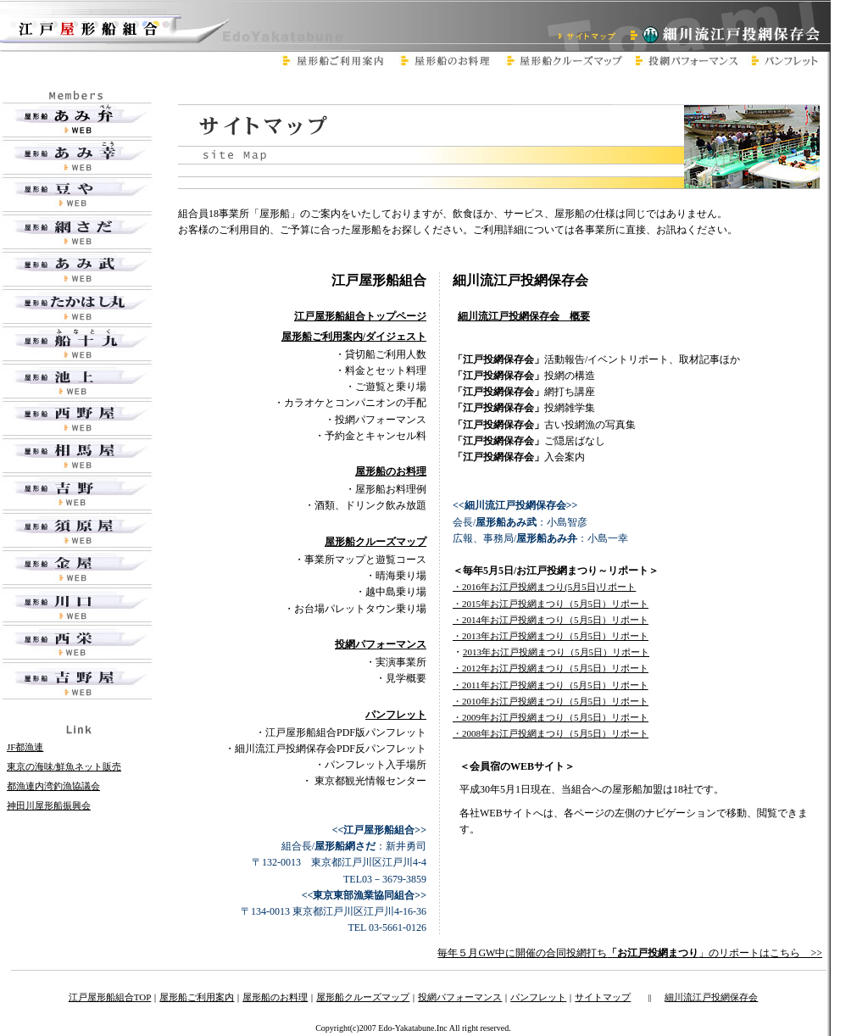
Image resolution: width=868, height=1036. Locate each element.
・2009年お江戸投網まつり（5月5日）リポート (550, 717)
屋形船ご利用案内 (196, 997)
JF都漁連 (25, 747)
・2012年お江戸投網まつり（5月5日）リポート (550, 668)
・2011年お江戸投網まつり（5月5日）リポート (550, 685)
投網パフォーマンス (460, 997)
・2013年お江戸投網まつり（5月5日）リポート (550, 636)
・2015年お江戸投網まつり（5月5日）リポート (550, 604)
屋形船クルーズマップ (362, 997)
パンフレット (538, 997)
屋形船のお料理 (275, 997)
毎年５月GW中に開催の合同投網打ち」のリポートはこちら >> (629, 953)
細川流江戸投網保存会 (711, 997)
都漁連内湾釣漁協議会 (53, 786)
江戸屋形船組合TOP (110, 997)
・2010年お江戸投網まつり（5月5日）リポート (550, 701)
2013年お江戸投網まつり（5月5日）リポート (556, 652)
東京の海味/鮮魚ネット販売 (64, 766)
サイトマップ (603, 997)
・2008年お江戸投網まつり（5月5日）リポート (550, 733)
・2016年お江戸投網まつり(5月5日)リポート (544, 587)
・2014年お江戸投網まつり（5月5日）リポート (550, 620)
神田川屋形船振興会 (49, 805)
